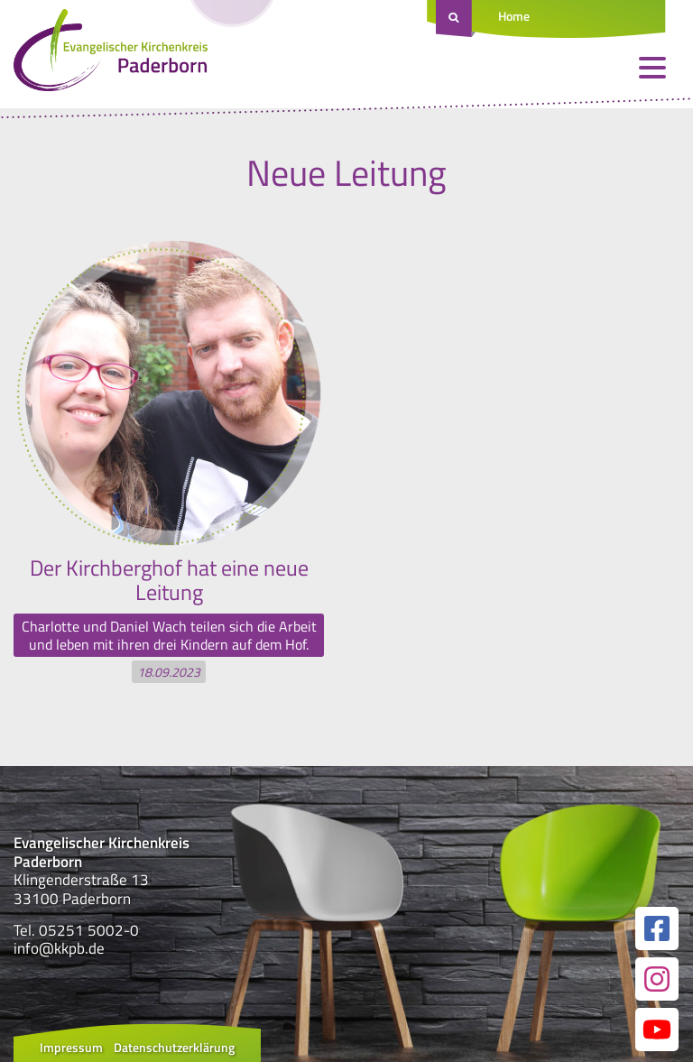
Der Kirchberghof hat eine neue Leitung (169, 579)
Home (514, 15)
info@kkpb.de (59, 948)
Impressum (71, 1047)
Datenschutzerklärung (174, 1047)
